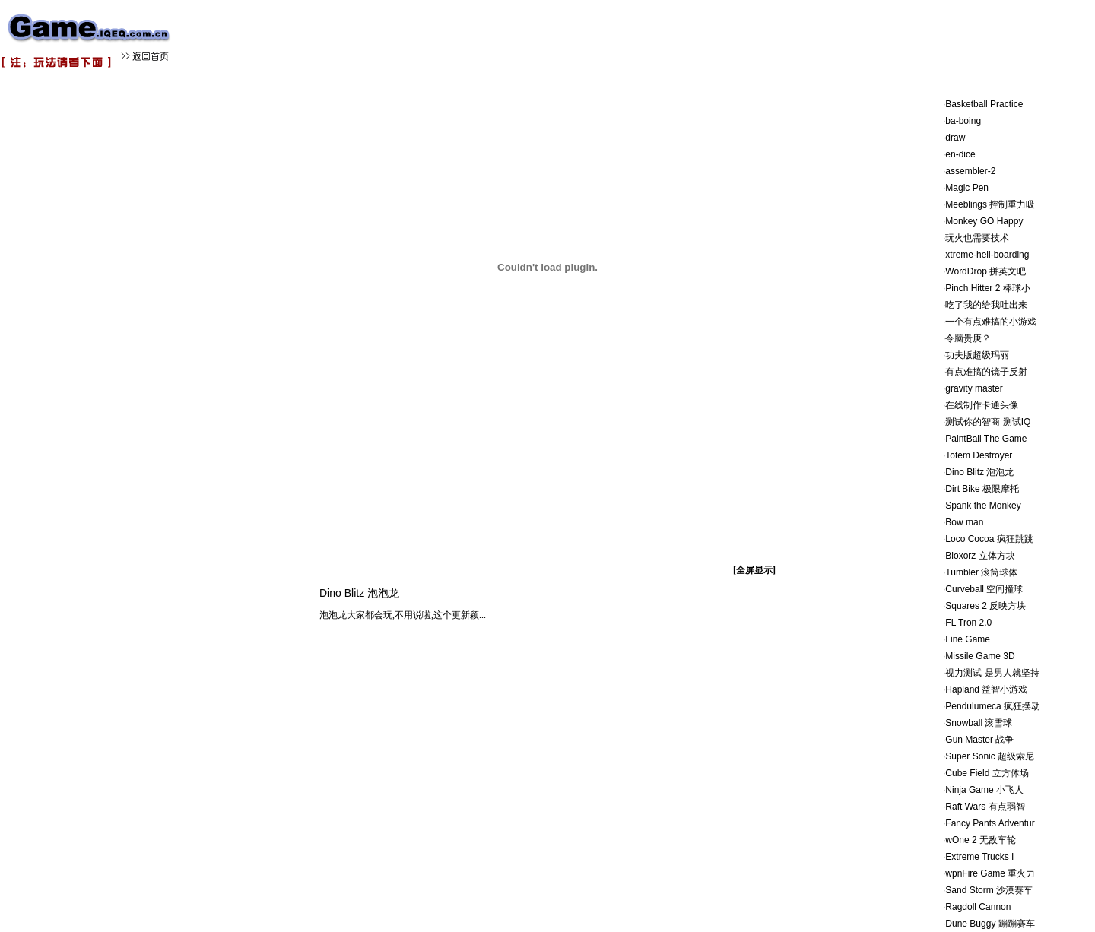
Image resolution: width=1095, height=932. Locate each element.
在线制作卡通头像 (981, 405)
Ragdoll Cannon (978, 907)
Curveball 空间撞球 (984, 589)
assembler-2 (970, 171)
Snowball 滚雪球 (978, 723)
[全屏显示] (754, 570)
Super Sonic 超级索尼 (989, 756)
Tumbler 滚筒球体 (981, 572)
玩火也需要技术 (977, 238)
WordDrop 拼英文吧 (985, 271)
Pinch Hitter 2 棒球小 (987, 288)
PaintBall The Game (986, 438)
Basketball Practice (984, 104)
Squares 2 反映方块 (985, 606)
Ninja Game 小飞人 (984, 790)
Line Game (967, 639)
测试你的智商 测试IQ (987, 422)
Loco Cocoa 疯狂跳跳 (989, 539)
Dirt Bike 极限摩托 (982, 488)
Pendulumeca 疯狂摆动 (992, 706)
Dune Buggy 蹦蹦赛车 (989, 923)
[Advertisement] (456, 34)
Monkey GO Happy (984, 221)
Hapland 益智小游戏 (986, 689)
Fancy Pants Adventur (989, 823)
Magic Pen (967, 187)
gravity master (973, 388)
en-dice (960, 154)
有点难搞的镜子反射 (986, 371)
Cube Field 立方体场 (986, 773)
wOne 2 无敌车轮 (980, 840)
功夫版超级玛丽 (977, 355)
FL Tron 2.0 (968, 622)
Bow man (964, 522)
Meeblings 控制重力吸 (990, 204)
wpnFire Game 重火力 (990, 873)
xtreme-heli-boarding (987, 254)
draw (955, 137)
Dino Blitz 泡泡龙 (979, 472)
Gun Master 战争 (979, 739)
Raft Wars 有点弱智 (984, 806)
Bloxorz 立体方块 (979, 555)
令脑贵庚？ (968, 338)
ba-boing (963, 121)
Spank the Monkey (982, 505)
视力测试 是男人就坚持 (992, 672)
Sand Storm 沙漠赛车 (989, 890)
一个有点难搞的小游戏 (990, 321)
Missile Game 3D (979, 656)
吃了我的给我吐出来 (986, 305)
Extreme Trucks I (979, 856)
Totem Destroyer (978, 455)
